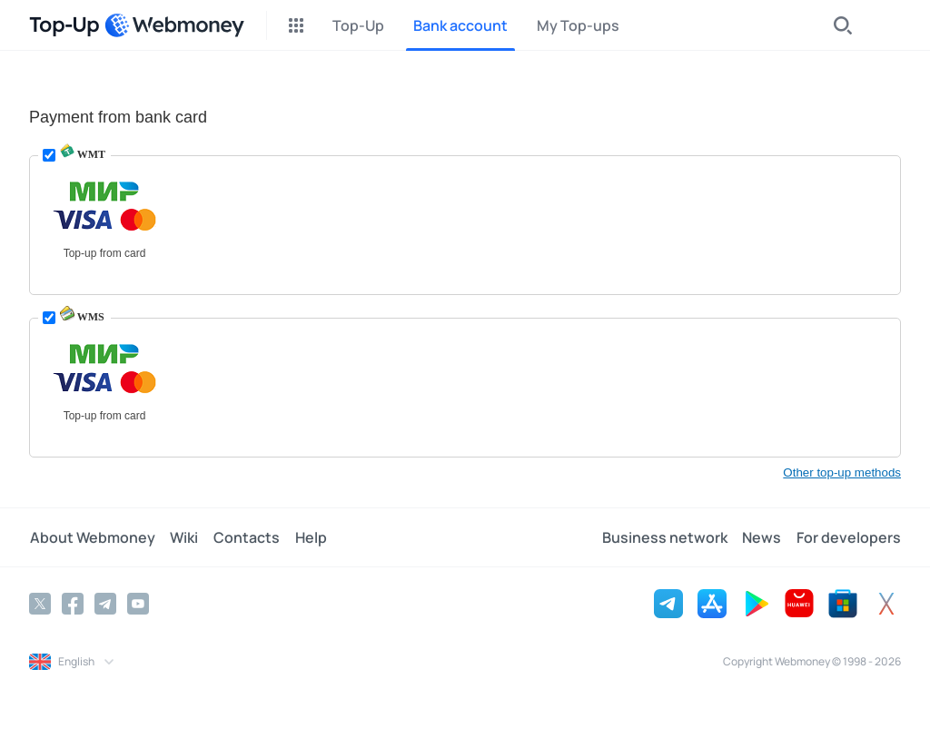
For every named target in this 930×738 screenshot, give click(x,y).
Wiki (183, 537)
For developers (848, 537)
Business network (665, 537)
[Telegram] (105, 604)
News (762, 537)
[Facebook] (73, 604)
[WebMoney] (174, 25)
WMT (82, 154)
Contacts (245, 537)
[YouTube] (138, 604)
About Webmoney (91, 537)
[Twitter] (40, 604)
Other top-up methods (842, 472)
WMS (82, 316)
